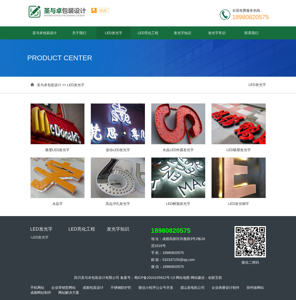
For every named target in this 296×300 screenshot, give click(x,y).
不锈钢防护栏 (121, 288)
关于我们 (79, 33)
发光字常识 (217, 33)
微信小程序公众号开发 (155, 288)
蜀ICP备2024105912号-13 (154, 278)
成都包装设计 (93, 288)
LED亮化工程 (148, 33)
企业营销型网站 (63, 288)
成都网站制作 (40, 293)
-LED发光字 (39, 237)
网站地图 (183, 278)
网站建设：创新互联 (206, 278)
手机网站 (37, 288)
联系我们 (251, 33)
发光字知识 (182, 33)
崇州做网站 (255, 288)
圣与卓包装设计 (44, 33)
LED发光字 (113, 33)
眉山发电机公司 (192, 288)
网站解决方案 (68, 293)
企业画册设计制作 (225, 288)
